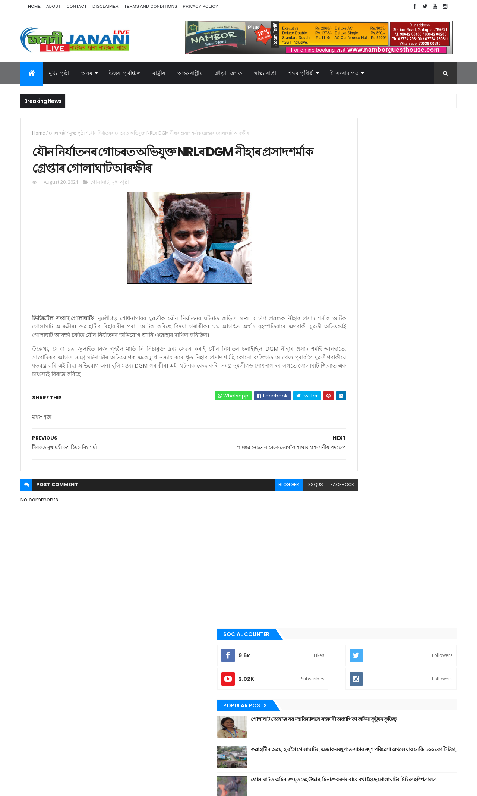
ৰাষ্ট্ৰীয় (158, 73)
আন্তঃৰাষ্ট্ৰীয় (190, 73)
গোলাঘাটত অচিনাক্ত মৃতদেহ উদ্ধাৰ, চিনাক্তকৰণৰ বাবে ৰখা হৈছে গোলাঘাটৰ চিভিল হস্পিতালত (403, 273)
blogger (237, 500)
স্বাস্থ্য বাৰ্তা (265, 73)
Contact (77, 6)
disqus (264, 500)
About (53, 6)
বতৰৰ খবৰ (336, 572)
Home (34, 6)
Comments (422, 303)
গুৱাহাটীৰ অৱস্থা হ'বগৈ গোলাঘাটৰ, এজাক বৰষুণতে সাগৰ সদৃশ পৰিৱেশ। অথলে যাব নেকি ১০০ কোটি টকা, (406, 247)
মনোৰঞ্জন (334, 584)
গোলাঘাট (57, 133)
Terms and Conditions (150, 6)
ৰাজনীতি (334, 609)
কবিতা (332, 496)
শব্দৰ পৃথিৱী (301, 73)
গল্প (329, 521)
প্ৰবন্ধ (331, 559)
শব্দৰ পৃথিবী (336, 635)
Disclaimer (105, 6)
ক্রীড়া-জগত (228, 73)
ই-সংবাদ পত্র (344, 73)
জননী (332, 546)
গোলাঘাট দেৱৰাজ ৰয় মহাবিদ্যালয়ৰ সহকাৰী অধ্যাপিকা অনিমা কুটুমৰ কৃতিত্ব (397, 212)
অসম (87, 73)
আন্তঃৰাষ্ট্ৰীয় (336, 458)
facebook (291, 500)
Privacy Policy (200, 6)
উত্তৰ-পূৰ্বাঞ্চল (124, 73)
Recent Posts (355, 303)
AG (36, 786)
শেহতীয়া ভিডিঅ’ (340, 647)
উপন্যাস (333, 483)
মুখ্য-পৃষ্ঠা (59, 73)
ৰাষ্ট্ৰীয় (331, 622)
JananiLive (60, 779)
